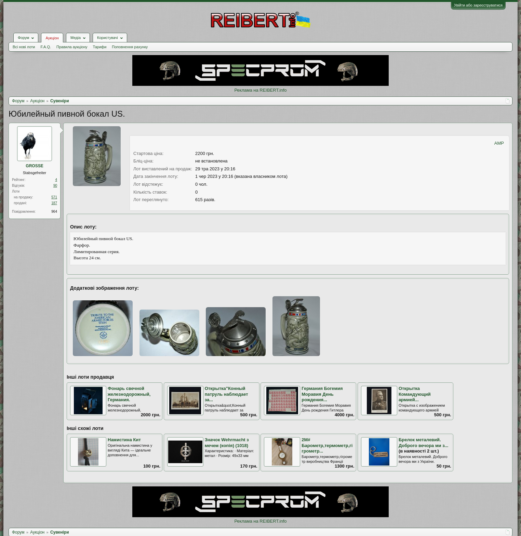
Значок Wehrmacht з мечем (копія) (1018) (227, 442)
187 (54, 203)
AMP (499, 143)
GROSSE (34, 166)
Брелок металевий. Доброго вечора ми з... (424, 442)
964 (54, 211)
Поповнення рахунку (130, 47)
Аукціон (51, 38)
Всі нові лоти (24, 47)
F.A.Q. (45, 47)
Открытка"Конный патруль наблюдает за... (226, 394)
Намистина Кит (124, 439)
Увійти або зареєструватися (478, 5)
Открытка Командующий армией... (415, 394)
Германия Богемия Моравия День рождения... (322, 394)
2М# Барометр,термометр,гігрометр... (327, 445)
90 (55, 185)
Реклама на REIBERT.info (260, 90)
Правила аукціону (71, 47)
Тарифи (100, 47)
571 (54, 197)
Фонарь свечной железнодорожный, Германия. (129, 394)
